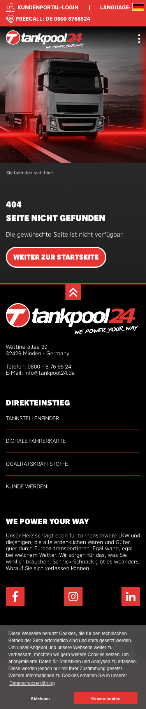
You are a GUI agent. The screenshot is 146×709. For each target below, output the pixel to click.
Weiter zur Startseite (56, 257)
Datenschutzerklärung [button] (32, 683)
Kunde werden (26, 486)
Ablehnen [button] (40, 698)
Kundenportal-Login (42, 7)
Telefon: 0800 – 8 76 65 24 (38, 366)
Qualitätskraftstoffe (37, 463)
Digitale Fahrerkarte (36, 440)
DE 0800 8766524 (68, 18)
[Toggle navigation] (139, 39)
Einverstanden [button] (105, 698)
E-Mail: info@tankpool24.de (40, 372)
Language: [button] (115, 7)
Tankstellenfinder (32, 418)
